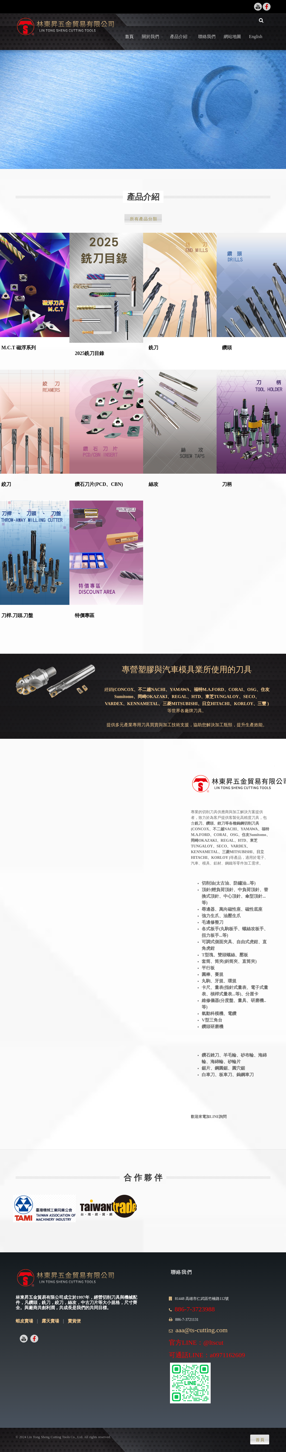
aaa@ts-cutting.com (201, 1336)
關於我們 (150, 43)
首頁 (129, 43)
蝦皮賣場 (24, 1327)
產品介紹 (178, 43)
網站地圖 (232, 43)
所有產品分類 (144, 225)
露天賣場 (50, 1327)
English (255, 43)
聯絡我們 (207, 43)
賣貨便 (74, 1327)
